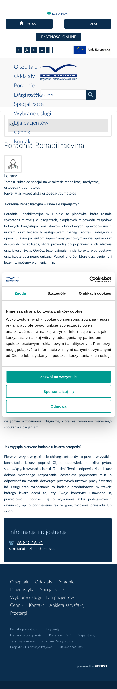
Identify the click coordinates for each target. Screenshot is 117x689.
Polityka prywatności (24, 629)
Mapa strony (86, 635)
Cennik (22, 132)
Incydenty (53, 629)
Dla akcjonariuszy (71, 647)
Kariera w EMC (60, 635)
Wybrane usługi (32, 113)
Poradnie (24, 85)
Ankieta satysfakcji (67, 605)
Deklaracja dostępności (26, 635)
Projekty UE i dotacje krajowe (31, 647)
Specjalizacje (29, 104)
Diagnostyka (28, 95)
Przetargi (18, 613)
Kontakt (23, 141)
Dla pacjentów (31, 123)
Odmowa (58, 406)
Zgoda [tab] (20, 293)
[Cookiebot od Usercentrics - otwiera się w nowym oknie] (89, 279)
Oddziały (24, 76)
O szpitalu (26, 67)
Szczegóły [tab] (57, 293)
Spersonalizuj (58, 391)
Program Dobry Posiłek (58, 641)
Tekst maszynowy (22, 641)
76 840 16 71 (30, 543)
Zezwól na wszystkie (58, 377)
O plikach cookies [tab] (95, 293)
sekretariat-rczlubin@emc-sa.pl (32, 549)
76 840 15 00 (57, 13)
